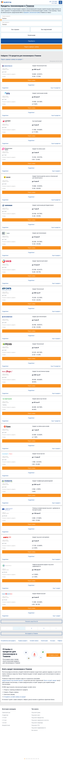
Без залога (35, 730)
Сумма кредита (6, 16)
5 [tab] (31, 758)
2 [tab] (26, 758)
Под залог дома (36, 712)
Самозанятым (6, 712)
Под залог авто (36, 715)
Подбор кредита (22, 640)
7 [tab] (35, 758)
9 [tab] (38, 758)
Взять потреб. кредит (50, 680)
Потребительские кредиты (8, 640)
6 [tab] (33, 758)
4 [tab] (30, 758)
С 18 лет (4, 717)
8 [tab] (36, 758)
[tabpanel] (16, 717)
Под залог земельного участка (40, 720)
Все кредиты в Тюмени (31, 633)
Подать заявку (31, 80)
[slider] (1, 20)
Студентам (5, 715)
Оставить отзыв (53, 655)
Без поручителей (46, 29)
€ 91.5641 (54, 3)
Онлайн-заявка (34, 640)
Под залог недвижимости (39, 728)
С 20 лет (4, 722)
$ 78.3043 (54, 1)
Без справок (15, 29)
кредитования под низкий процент (12, 680)
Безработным (6, 725)
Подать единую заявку (31, 47)
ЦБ (50, 1)
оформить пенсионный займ (32, 12)
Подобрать (31, 41)
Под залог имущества (38, 717)
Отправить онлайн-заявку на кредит (15, 697)
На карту (52, 640)
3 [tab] (28, 758)
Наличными (31, 35)
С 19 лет (4, 720)
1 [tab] (25, 758)
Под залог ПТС (36, 725)
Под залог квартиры (37, 722)
